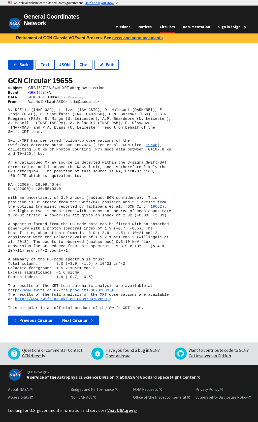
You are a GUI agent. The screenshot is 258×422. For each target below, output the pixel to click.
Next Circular (78, 320)
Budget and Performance (92, 389)
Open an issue (118, 356)
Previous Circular (33, 320)
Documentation (196, 26)
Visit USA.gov (120, 410)
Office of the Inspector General (159, 397)
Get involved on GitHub (210, 356)
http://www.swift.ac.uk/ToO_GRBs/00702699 (61, 299)
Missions (123, 26)
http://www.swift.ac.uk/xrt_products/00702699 (58, 290)
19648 (151, 145)
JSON (64, 64)
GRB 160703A (39, 92)
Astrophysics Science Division (86, 377)
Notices (145, 26)
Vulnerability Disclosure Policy (222, 397)
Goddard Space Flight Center (168, 377)
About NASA (18, 389)
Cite (83, 64)
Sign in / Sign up (232, 26)
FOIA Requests (145, 389)
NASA (130, 377)
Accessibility (18, 397)
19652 (156, 206)
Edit (107, 64)
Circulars (167, 26)
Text (45, 64)
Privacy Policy (207, 389)
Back (20, 64)
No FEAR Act (81, 397)
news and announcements (137, 38)
